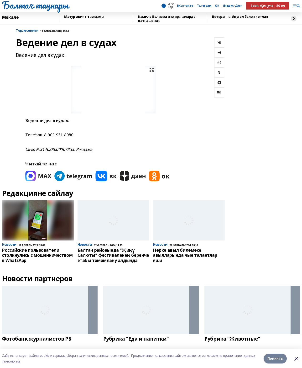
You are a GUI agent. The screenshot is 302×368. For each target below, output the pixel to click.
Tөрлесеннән (27, 31)
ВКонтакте (185, 5)
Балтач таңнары (35, 5)
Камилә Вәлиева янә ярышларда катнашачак (166, 19)
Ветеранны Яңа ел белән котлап (240, 17)
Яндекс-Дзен (232, 5)
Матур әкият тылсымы (84, 17)
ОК (217, 5)
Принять (275, 358)
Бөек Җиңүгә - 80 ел (267, 5)
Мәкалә (10, 17)
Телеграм (204, 5)
